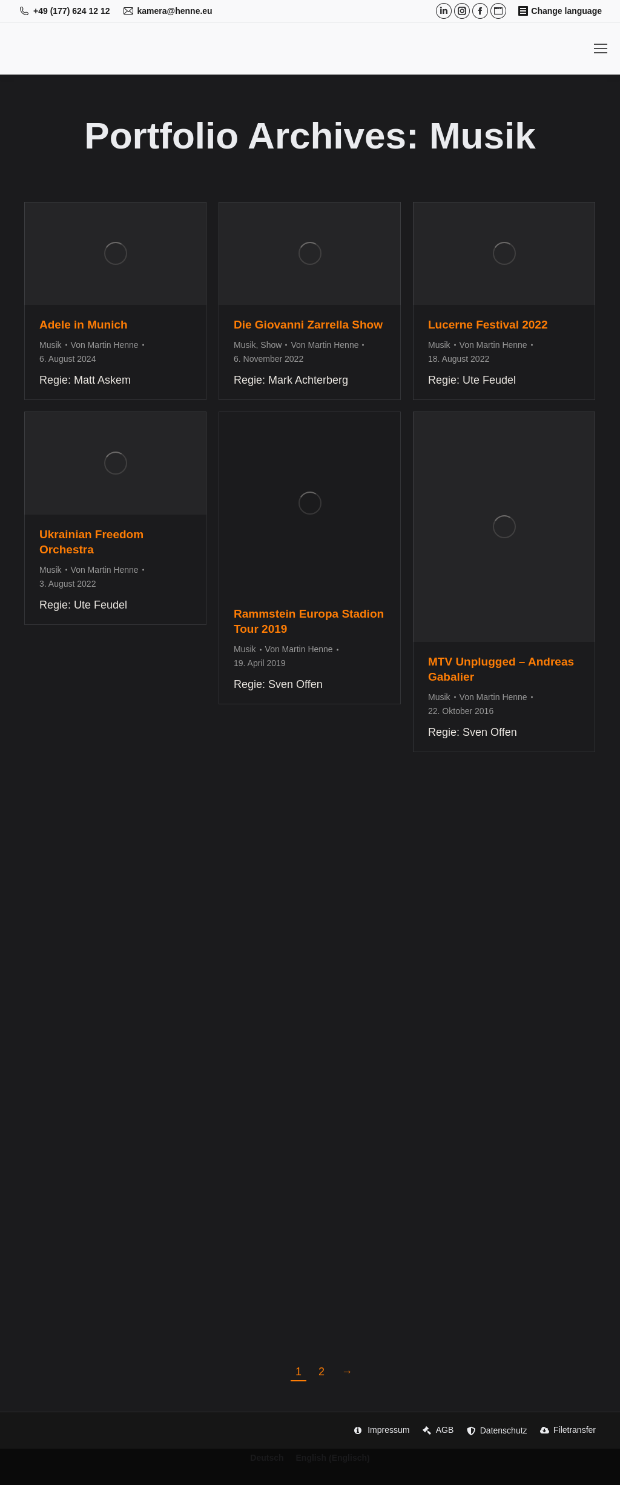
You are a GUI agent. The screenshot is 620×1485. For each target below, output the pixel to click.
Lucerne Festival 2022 (488, 324)
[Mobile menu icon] (600, 48)
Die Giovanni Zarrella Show (308, 324)
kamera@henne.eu (167, 11)
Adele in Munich (83, 324)
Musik (50, 345)
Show (271, 345)
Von (105, 345)
